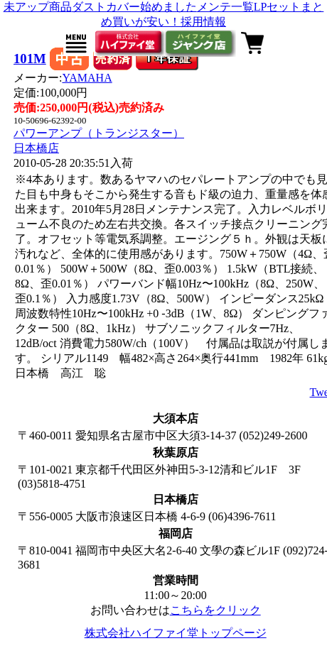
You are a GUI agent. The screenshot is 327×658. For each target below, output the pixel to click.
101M (30, 58)
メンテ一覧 (225, 7)
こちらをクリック (215, 610)
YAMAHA (87, 78)
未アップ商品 (38, 7)
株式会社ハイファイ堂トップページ (176, 633)
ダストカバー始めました (134, 7)
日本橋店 (36, 148)
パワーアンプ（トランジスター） (99, 133)
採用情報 (203, 22)
